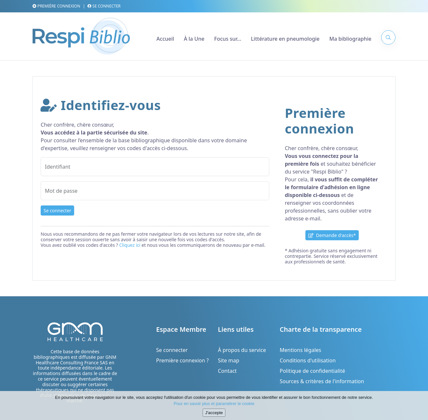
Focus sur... (227, 38)
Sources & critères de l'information (322, 381)
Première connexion (56, 6)
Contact (227, 370)
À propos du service (242, 350)
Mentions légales (300, 350)
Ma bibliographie (350, 38)
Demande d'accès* (332, 235)
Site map (228, 360)
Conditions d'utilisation (308, 360)
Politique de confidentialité (312, 370)
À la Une (194, 38)
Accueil (165, 38)
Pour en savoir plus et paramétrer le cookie (214, 407)
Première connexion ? (182, 360)
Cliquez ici (129, 245)
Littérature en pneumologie (285, 38)
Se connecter (104, 6)
